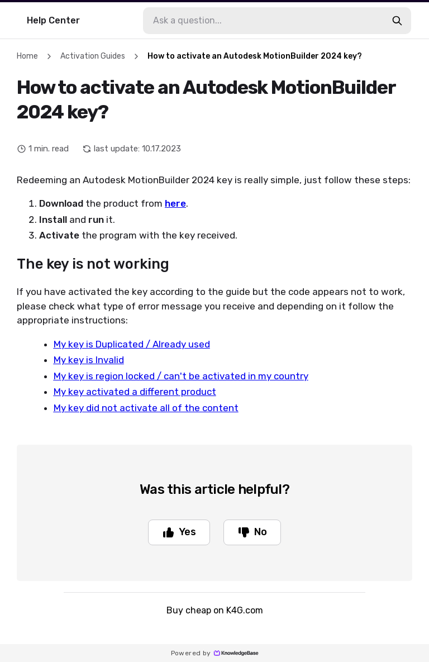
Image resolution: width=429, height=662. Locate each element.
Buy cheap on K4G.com (214, 610)
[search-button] (397, 20)
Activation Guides (92, 56)
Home (27, 56)
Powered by (215, 653)
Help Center (53, 20)
